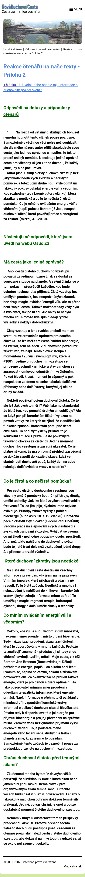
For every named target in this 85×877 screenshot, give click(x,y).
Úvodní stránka (12, 49)
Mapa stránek (73, 866)
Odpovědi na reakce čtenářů (43, 49)
